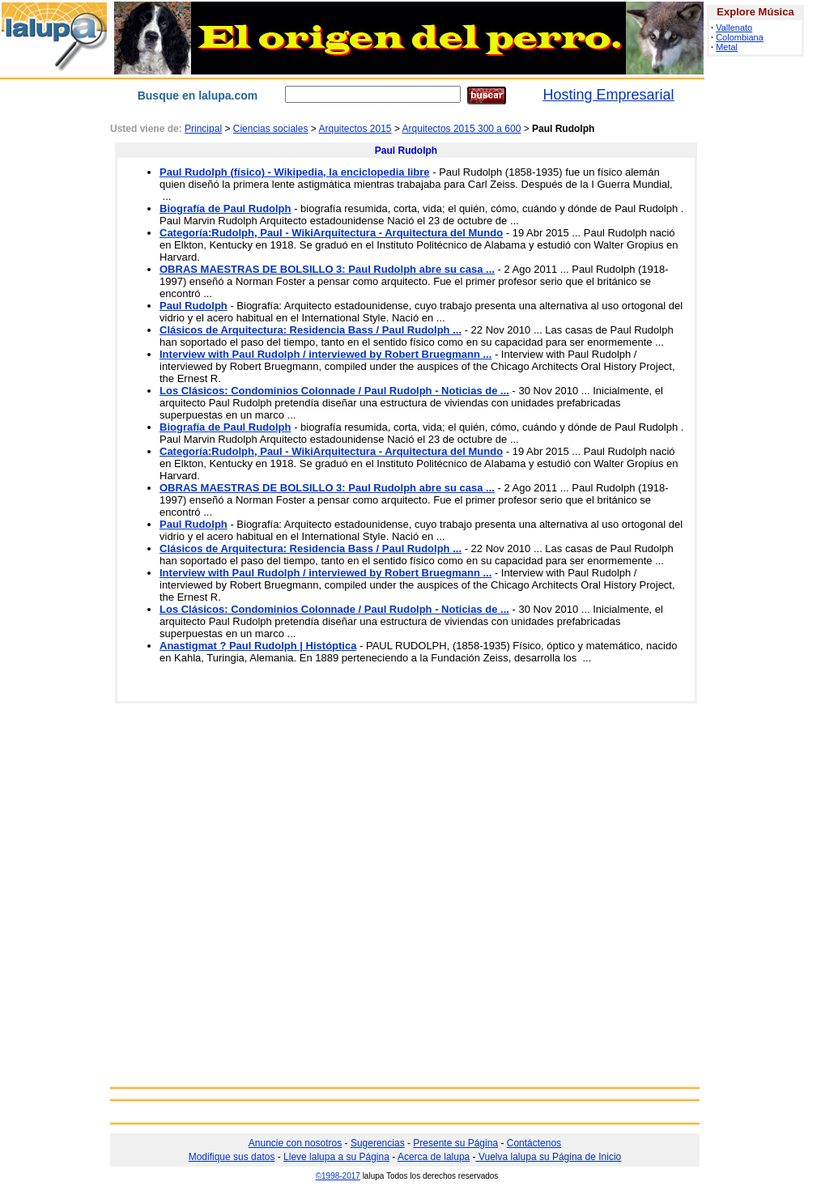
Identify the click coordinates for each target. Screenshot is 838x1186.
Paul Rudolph (194, 306)
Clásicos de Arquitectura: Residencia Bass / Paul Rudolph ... (311, 330)
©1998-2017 (338, 1175)
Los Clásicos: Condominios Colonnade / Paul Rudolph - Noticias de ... (334, 391)
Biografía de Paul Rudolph (225, 208)
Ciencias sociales (270, 128)
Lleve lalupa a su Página (336, 1157)
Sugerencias (378, 1143)
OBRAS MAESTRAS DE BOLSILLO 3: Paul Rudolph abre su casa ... (327, 269)
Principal (203, 128)
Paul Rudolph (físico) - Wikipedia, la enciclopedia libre (295, 172)
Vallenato (734, 27)
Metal (727, 47)
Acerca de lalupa (434, 1157)
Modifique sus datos (232, 1157)
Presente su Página (455, 1143)
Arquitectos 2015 (354, 128)
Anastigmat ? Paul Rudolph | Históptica (258, 646)
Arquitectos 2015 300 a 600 (461, 128)
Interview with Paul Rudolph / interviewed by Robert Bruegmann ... (325, 354)
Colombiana (740, 37)
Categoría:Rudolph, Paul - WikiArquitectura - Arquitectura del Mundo (331, 233)
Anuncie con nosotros (295, 1143)
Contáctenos (534, 1143)
